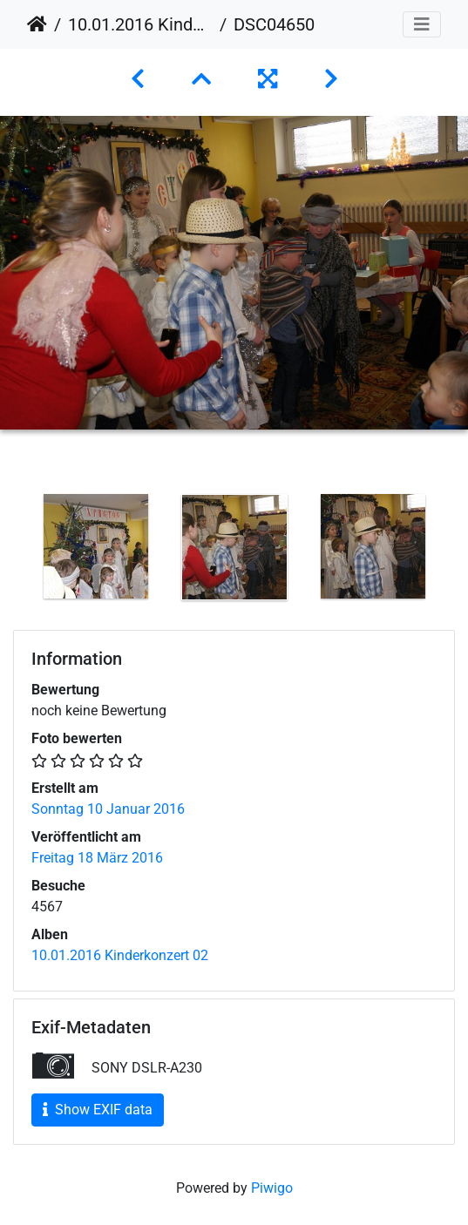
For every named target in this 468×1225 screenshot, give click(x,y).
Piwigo (272, 1188)
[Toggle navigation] (422, 24)
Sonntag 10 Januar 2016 (108, 809)
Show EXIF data (98, 1109)
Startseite (37, 24)
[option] (95, 546)
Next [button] (455, 550)
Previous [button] (13, 550)
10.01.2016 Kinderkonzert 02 (140, 24)
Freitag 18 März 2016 (97, 857)
